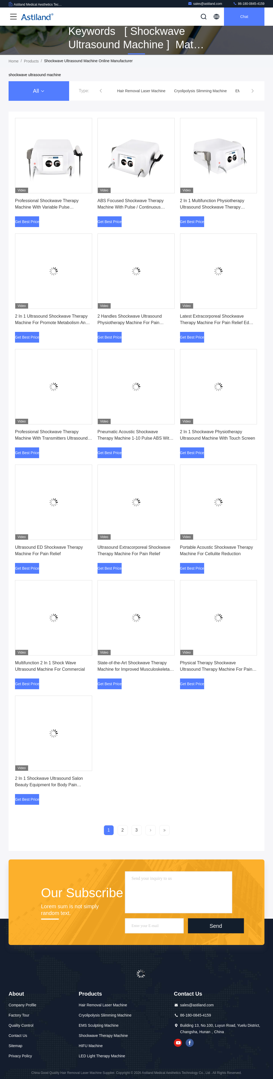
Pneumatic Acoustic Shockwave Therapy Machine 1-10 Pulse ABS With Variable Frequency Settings (135, 438)
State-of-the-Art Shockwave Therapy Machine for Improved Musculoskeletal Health (134, 669)
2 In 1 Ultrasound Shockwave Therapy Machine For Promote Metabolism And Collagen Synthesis (51, 322)
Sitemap (15, 1046)
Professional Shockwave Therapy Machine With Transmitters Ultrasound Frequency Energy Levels (51, 438)
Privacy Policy (20, 1056)
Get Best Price (27, 222)
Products (31, 61)
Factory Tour (19, 1015)
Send (216, 926)
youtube (178, 1043)
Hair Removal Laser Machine (103, 1005)
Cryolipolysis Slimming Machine (105, 1015)
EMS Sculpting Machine (99, 1025)
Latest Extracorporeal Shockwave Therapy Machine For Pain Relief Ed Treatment (214, 322)
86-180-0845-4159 (248, 4)
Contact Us (18, 1035)
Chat (244, 16)
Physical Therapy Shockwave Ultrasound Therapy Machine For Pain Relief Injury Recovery (216, 669)
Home (13, 61)
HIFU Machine (91, 1046)
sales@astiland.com (205, 4)
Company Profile (22, 1005)
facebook (190, 1043)
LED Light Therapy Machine (102, 1056)
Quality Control (21, 1025)
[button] (101, 91)
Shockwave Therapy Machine (103, 1035)
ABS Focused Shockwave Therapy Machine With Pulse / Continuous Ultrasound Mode (131, 207)
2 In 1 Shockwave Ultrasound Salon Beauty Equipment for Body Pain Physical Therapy (49, 785)
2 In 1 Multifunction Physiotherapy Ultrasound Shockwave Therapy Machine (212, 207)
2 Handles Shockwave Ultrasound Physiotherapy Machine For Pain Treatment (130, 322)
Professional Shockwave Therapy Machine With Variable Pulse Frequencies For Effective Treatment (49, 207)
